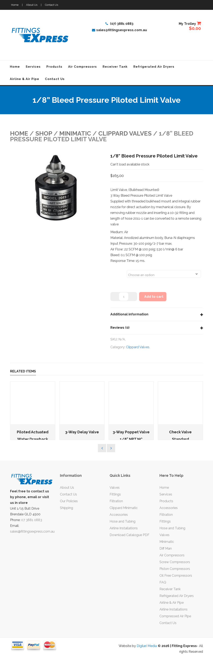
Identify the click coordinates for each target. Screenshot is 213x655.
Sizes (115, 271)
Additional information (129, 314)
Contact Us (51, 4)
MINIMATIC (75, 133)
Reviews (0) (119, 328)
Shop (43, 133)
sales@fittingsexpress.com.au (119, 30)
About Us (31, 4)
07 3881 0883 (31, 520)
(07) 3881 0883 (119, 24)
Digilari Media (147, 646)
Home (14, 4)
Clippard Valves (125, 133)
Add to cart (153, 297)
